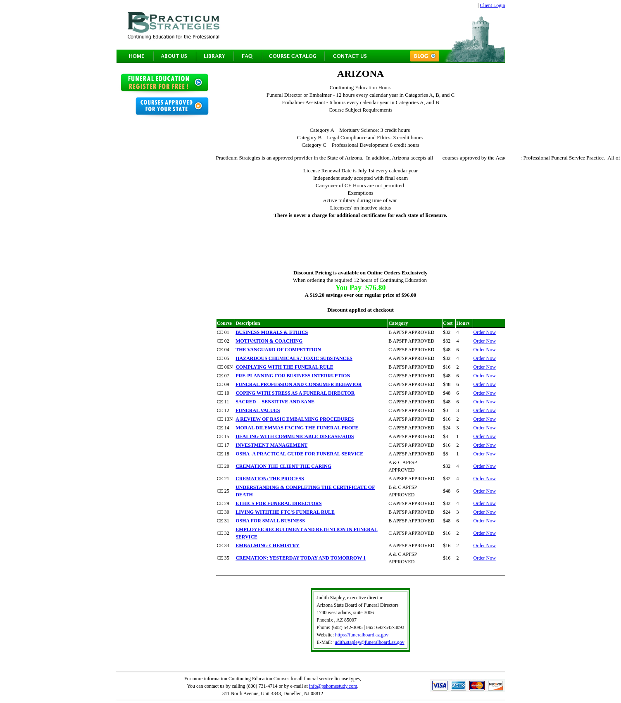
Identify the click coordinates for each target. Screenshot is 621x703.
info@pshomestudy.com (333, 686)
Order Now (484, 332)
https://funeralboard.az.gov (361, 635)
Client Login (492, 5)
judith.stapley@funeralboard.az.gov (368, 642)
